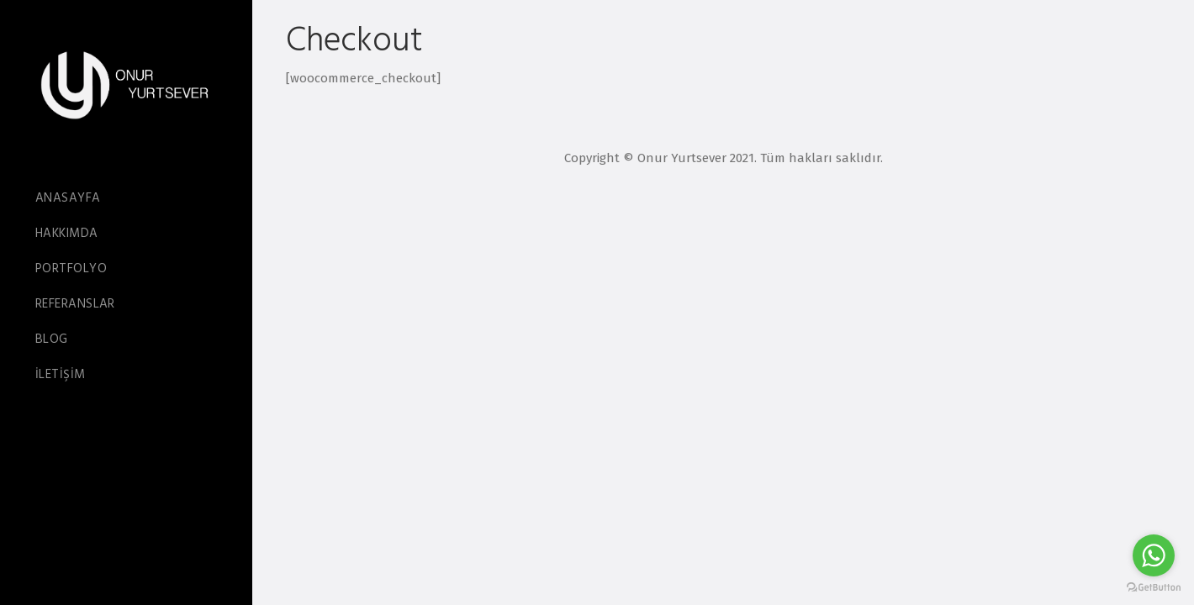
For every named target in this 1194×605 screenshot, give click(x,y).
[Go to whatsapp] (1154, 555)
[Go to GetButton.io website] (1154, 587)
